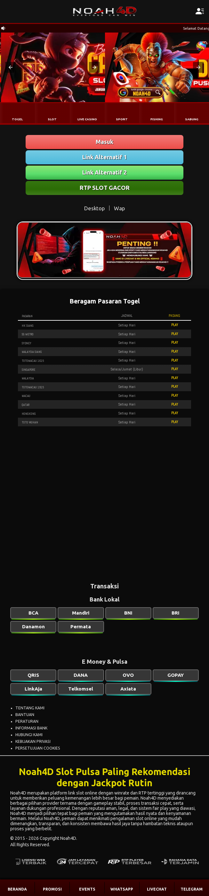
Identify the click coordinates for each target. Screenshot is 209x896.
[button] (10, 67)
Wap (119, 208)
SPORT (122, 119)
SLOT (52, 119)
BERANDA (17, 889)
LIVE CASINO (87, 119)
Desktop (94, 208)
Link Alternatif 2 (104, 172)
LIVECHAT (157, 889)
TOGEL (17, 119)
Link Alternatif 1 (104, 157)
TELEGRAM (192, 889)
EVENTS (87, 889)
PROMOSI (52, 889)
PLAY (174, 325)
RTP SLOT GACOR (105, 187)
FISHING (156, 119)
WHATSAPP (121, 889)
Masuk (104, 141)
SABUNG (191, 119)
